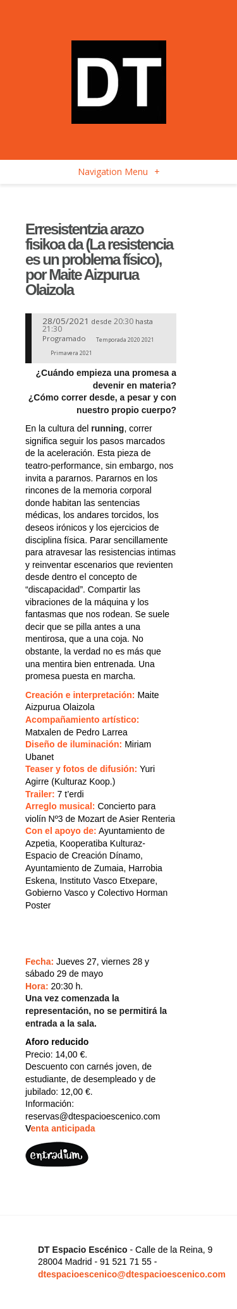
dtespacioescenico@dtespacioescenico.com (132, 1274)
